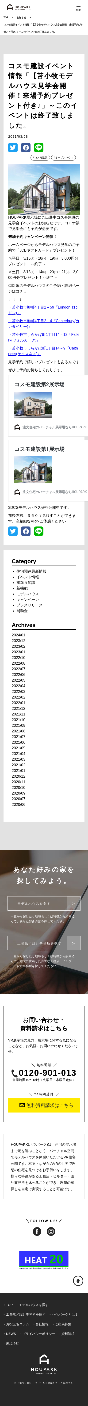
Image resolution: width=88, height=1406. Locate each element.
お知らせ (21, 17)
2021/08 (18, 731)
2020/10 (18, 788)
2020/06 (18, 805)
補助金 (22, 611)
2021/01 (18, 771)
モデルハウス (27, 594)
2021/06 (18, 742)
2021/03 (18, 759)
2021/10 (18, 720)
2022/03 (18, 692)
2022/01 (18, 703)
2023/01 (18, 652)
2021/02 (18, 765)
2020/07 (18, 799)
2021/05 (18, 748)
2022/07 (18, 669)
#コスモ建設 (40, 157)
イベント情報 (27, 577)
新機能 (22, 588)
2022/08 (18, 663)
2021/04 (18, 754)
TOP (6, 17)
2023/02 (18, 646)
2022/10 (18, 658)
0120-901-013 (44, 1073)
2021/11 (18, 714)
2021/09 (18, 725)
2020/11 (18, 782)
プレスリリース (29, 605)
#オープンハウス (63, 157)
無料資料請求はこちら (46, 1105)
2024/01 (18, 635)
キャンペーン (27, 600)
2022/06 (18, 675)
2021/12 (18, 709)
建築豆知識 (25, 583)
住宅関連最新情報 (31, 571)
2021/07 (18, 737)
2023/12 (18, 641)
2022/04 (18, 686)
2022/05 (18, 680)
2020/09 (18, 793)
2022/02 (18, 697)
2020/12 (18, 776)
